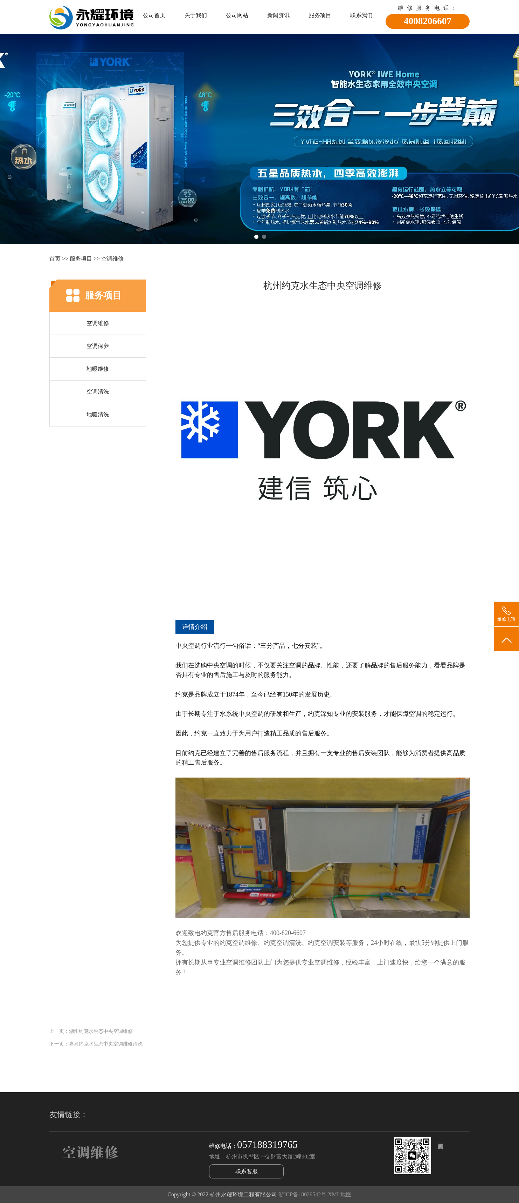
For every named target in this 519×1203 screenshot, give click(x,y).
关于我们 (196, 15)
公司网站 (237, 15)
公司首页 (154, 15)
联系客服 (246, 1171)
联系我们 (361, 15)
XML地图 (340, 1194)
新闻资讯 (278, 15)
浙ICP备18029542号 (302, 1194)
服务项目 (320, 15)
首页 (55, 259)
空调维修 (112, 259)
